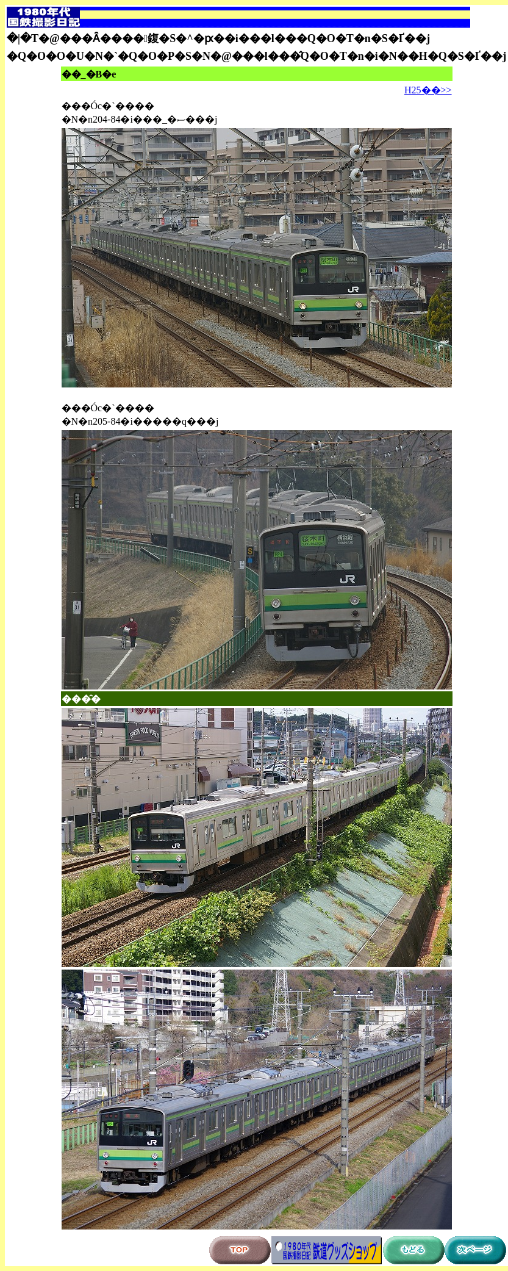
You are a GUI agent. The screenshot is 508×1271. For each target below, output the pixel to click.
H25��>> (428, 90)
